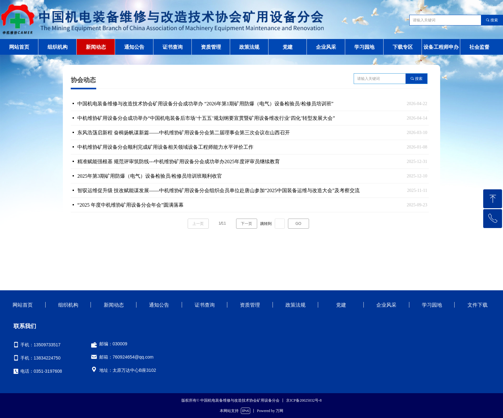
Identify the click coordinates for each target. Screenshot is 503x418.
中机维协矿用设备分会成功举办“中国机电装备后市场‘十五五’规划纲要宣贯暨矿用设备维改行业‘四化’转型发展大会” (206, 118)
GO (298, 223)
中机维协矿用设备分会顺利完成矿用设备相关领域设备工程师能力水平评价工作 (165, 147)
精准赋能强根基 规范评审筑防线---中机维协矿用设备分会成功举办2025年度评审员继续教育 (178, 161)
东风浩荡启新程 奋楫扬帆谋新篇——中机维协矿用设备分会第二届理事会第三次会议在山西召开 (183, 132)
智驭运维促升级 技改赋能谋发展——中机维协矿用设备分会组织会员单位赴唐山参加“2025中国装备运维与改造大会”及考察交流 (218, 190)
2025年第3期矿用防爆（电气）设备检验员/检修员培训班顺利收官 (149, 176)
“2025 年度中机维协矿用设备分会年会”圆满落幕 (130, 205)
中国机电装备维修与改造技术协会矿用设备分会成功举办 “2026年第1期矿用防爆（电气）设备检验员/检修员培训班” (205, 103)
